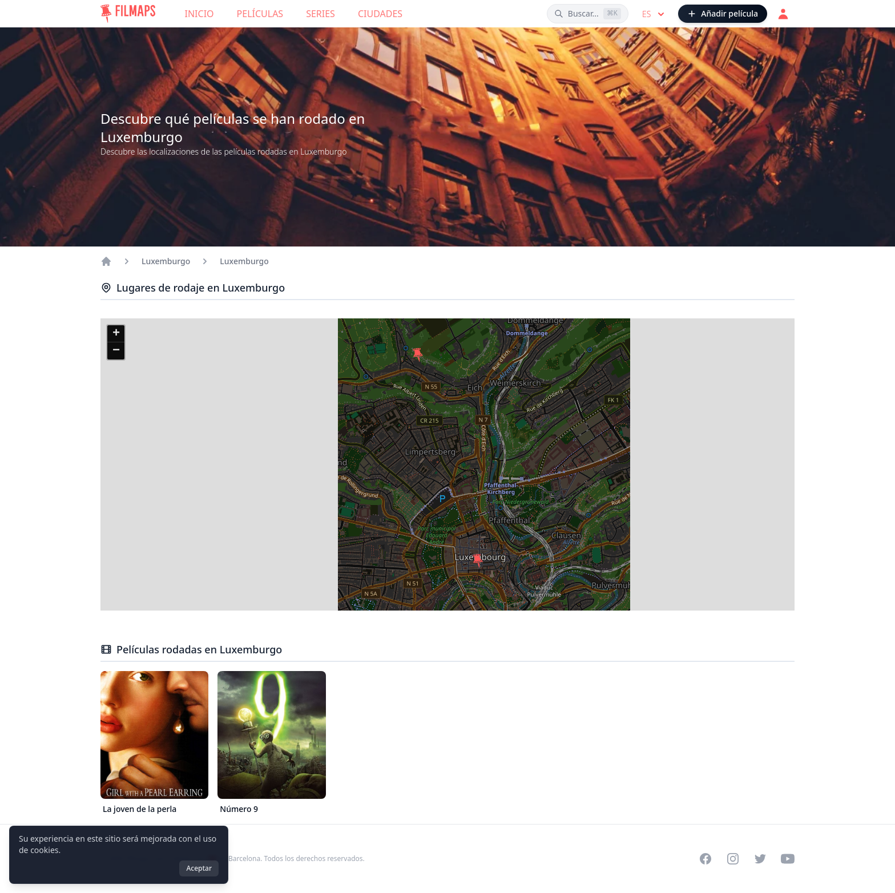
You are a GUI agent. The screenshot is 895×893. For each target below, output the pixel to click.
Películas (260, 13)
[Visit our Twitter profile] (760, 859)
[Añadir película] (722, 14)
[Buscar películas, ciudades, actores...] (587, 13)
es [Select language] (654, 14)
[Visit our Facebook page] (705, 859)
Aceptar (199, 868)
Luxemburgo (166, 261)
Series (320, 13)
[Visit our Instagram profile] (733, 859)
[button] (478, 561)
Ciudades (380, 13)
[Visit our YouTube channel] (788, 859)
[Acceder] (783, 14)
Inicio (199, 13)
